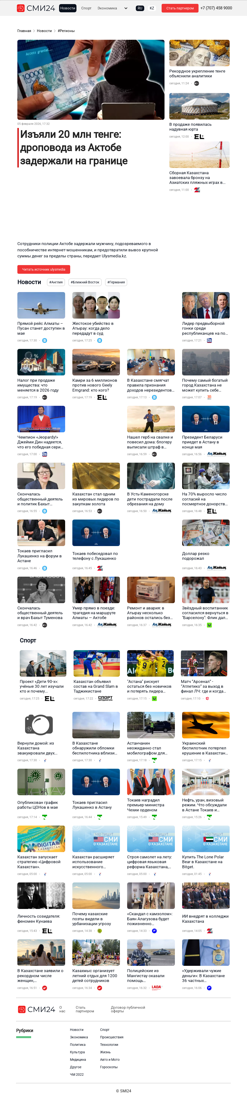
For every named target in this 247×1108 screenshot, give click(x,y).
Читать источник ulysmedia (43, 269)
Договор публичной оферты (127, 1009)
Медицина (78, 1059)
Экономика (107, 8)
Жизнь (105, 1052)
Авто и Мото (110, 1059)
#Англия (56, 282)
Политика (78, 1045)
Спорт (86, 8)
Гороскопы (109, 1067)
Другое (75, 1067)
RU (140, 8)
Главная (24, 31)
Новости (67, 8)
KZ (152, 8)
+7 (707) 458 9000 (216, 8)
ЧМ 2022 (77, 1074)
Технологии (109, 1045)
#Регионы (66, 31)
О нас (62, 1009)
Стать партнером (180, 8)
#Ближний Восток (85, 282)
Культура (77, 1052)
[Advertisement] (91, 207)
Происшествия (112, 1037)
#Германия (116, 282)
